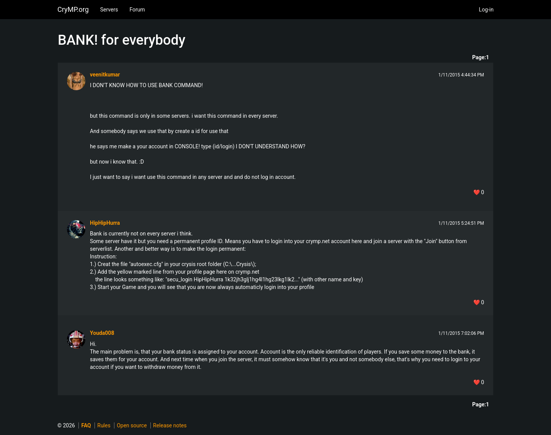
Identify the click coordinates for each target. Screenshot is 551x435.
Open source (132, 425)
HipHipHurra (105, 223)
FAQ (86, 425)
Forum (137, 9)
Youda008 (102, 333)
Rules (103, 425)
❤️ (478, 192)
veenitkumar (105, 74)
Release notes (170, 425)
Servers (109, 9)
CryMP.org (73, 9)
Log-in (486, 9)
